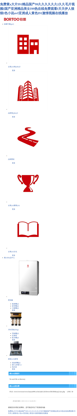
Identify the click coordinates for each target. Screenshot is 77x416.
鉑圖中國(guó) (9, 24)
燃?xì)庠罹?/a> (17, 365)
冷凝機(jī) (15, 308)
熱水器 (14, 367)
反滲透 (14, 335)
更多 (13, 70)
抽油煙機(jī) (16, 363)
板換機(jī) (15, 304)
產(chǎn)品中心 (9, 258)
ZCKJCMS (16, 401)
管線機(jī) (15, 333)
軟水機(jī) (15, 337)
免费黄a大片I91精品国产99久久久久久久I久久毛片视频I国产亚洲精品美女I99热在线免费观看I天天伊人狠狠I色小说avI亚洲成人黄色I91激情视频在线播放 (37, 8)
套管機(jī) (15, 306)
